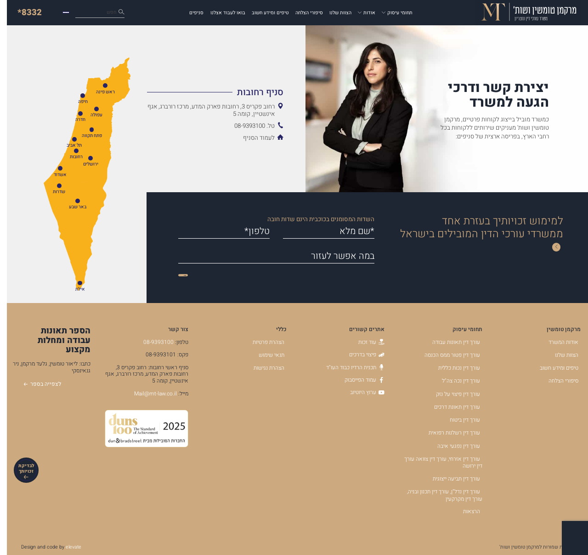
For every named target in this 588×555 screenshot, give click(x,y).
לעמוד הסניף (252, 138)
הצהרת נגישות (262, 368)
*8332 (23, 12)
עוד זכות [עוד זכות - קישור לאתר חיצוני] (364, 342)
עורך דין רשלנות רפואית (447, 433)
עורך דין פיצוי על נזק (451, 394)
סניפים (189, 12)
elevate (66, 547)
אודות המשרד (556, 342)
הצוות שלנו (333, 12)
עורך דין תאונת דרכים (450, 407)
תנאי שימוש (264, 355)
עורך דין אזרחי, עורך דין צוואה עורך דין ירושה (436, 462)
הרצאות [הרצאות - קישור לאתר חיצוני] (464, 511)
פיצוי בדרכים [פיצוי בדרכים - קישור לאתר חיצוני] (360, 354)
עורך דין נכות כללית (452, 368)
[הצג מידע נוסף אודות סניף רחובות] (208, 92)
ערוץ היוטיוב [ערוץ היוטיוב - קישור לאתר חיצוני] (360, 392)
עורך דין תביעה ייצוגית (449, 479)
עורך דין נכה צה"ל (454, 381)
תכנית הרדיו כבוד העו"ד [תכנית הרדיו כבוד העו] (348, 367)
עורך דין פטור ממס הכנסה (445, 355)
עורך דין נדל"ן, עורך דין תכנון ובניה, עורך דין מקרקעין (437, 495)
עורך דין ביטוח (458, 420)
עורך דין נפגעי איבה (451, 446)
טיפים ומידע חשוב (263, 12)
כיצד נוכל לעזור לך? (80, 12)
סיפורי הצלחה (302, 12)
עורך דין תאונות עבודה (449, 342)
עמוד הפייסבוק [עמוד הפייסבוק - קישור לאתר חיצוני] (358, 380)
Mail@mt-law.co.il (148, 393)
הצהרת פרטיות (261, 342)
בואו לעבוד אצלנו (221, 12)
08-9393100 (151, 342)
